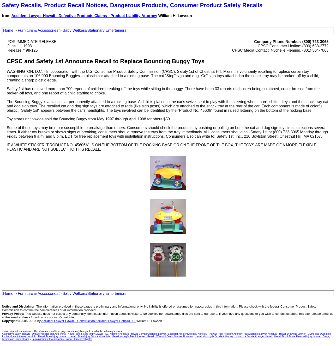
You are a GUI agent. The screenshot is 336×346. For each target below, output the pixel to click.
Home (8, 30)
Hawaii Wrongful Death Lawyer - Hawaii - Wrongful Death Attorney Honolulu (152, 336)
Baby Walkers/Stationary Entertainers (94, 30)
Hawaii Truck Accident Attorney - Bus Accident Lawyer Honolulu (243, 334)
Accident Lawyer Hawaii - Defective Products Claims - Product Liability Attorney (84, 16)
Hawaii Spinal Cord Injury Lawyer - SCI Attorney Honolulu (98, 334)
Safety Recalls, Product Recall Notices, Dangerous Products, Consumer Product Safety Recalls (132, 5)
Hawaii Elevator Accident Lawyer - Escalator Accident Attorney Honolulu (169, 334)
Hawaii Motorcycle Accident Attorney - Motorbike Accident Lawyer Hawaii (234, 336)
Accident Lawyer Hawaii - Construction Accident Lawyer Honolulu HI (88, 321)
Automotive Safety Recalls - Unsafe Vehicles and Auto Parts (34, 334)
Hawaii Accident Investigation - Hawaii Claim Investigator (61, 339)
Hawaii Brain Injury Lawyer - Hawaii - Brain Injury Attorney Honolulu (74, 336)
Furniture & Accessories (38, 30)
